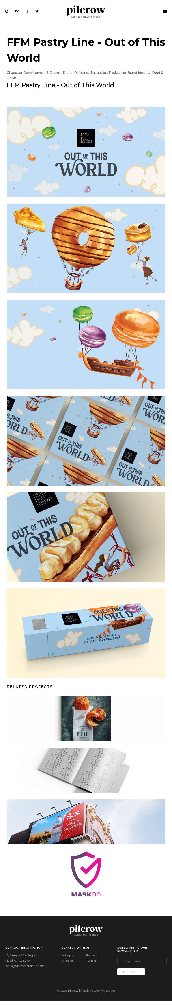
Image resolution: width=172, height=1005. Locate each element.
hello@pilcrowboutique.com (24, 969)
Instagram (68, 958)
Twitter (91, 964)
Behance (92, 958)
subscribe (131, 975)
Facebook (68, 964)
